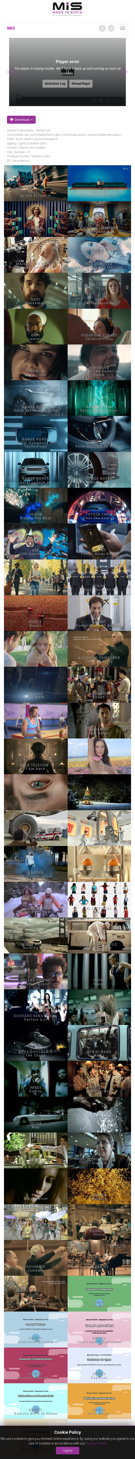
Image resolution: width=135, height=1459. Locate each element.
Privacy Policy (96, 1443)
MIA (67, 9)
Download (21, 120)
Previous (10, 71)
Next (124, 71)
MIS (11, 28)
